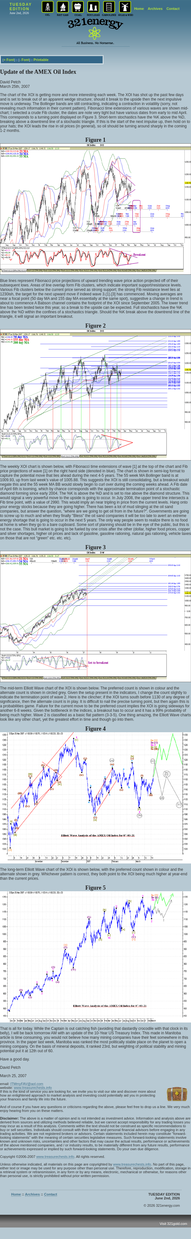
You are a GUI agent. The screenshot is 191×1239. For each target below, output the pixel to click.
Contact (173, 9)
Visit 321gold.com (173, 1224)
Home (139, 9)
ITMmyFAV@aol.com (26, 1084)
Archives (155, 9)
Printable (40, 60)
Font (10, 60)
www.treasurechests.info (33, 1088)
